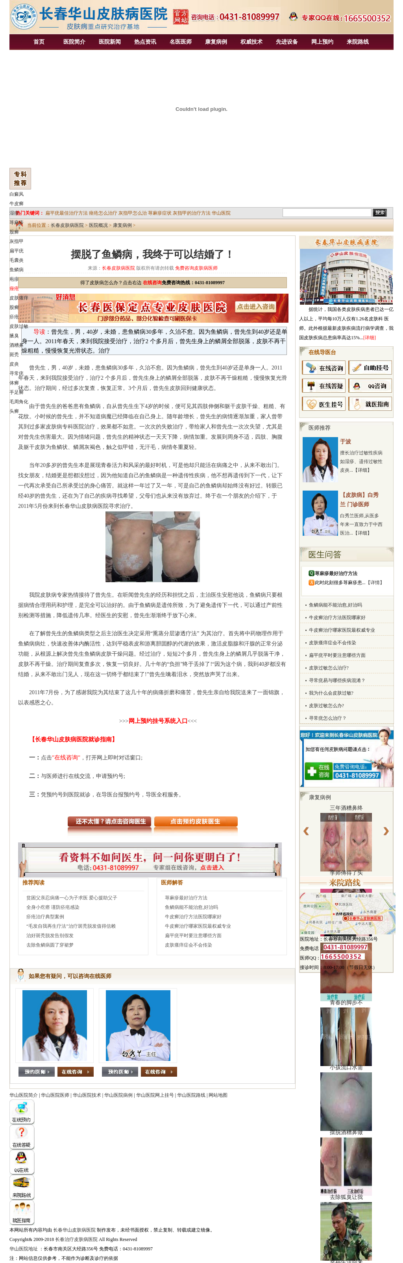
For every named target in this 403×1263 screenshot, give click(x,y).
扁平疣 (16, 251)
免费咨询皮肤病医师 (196, 268)
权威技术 (251, 42)
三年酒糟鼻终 (346, 808)
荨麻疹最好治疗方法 (186, 898)
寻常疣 (16, 373)
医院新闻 (110, 42)
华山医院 (221, 213)
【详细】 (362, 470)
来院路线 (358, 42)
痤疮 (14, 288)
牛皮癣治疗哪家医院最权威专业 (198, 926)
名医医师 (181, 42)
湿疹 (14, 213)
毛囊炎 (16, 260)
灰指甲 (16, 241)
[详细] (369, 337)
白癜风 (16, 194)
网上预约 (322, 42)
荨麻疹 (16, 222)
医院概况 (98, 225)
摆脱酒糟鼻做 (346, 1132)
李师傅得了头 (346, 873)
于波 (345, 442)
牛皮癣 (16, 203)
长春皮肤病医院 (67, 225)
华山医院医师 (55, 1095)
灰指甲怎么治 (132, 213)
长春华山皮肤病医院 (74, 1230)
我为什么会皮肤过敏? (331, 693)
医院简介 (74, 42)
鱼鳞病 (16, 269)
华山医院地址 (23, 1249)
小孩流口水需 (346, 1067)
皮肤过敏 (18, 326)
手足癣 (16, 392)
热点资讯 (145, 42)
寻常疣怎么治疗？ (328, 718)
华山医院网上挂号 (155, 1095)
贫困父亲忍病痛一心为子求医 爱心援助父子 (71, 898)
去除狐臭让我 (346, 1197)
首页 (38, 42)
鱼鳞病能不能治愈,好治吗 (191, 907)
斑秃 (14, 354)
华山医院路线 (191, 1095)
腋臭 (14, 335)
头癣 (14, 411)
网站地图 (218, 1095)
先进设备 (287, 42)
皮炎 (14, 364)
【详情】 (375, 582)
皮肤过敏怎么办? (326, 705)
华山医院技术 (87, 1095)
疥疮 (14, 317)
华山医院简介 (23, 1095)
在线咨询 (152, 282)
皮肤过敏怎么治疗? (329, 668)
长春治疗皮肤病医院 (76, 1239)
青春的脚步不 (346, 1003)
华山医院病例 (118, 1095)
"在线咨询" (66, 757)
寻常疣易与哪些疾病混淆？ (337, 680)
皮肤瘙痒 (18, 298)
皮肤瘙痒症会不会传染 (188, 945)
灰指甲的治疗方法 (192, 213)
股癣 (14, 232)
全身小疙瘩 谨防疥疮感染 (52, 907)
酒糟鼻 (16, 345)
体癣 (14, 383)
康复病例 (216, 42)
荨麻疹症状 (160, 213)
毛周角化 (18, 401)
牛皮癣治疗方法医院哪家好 (193, 916)
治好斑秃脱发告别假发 (50, 935)
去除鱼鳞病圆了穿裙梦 (50, 945)
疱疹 (14, 279)
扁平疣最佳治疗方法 (66, 213)
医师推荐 (320, 428)
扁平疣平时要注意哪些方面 (193, 935)
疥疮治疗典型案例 (45, 916)
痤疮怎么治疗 (103, 213)
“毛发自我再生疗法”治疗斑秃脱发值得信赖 (71, 926)
